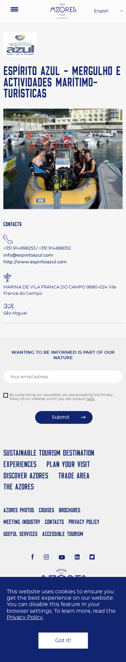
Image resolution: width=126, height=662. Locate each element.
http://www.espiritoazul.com (35, 262)
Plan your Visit (68, 464)
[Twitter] (92, 557)
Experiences (19, 464)
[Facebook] (32, 557)
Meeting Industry (21, 522)
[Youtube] (62, 557)
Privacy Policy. (25, 617)
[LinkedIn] (77, 557)
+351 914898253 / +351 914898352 (37, 248)
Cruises (46, 510)
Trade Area (74, 475)
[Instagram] (46, 557)
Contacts (54, 522)
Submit (61, 417)
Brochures (69, 510)
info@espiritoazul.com (28, 255)
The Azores (18, 486)
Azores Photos (18, 510)
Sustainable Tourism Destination (48, 453)
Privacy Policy (84, 522)
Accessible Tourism (62, 534)
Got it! (63, 640)
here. (90, 399)
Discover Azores (25, 475)
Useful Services (20, 534)
